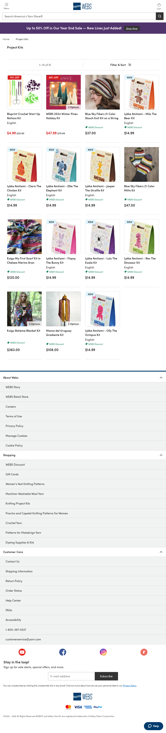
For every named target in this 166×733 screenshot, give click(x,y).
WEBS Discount (15, 464)
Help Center (13, 600)
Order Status (14, 590)
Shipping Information (19, 571)
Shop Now (133, 28)
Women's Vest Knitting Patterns (25, 484)
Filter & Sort (121, 65)
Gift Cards (12, 474)
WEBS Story (13, 387)
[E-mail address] (71, 676)
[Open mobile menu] (6, 6)
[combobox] (79, 16)
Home (6, 39)
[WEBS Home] (83, 696)
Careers (11, 406)
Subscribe (106, 676)
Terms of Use (14, 416)
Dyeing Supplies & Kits (20, 542)
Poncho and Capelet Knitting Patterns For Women (37, 513)
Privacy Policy (14, 426)
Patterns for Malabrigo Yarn (23, 532)
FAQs (9, 610)
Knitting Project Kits (18, 503)
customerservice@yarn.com (23, 639)
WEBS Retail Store (17, 396)
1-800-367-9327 (16, 629)
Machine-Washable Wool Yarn (25, 494)
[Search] (160, 16)
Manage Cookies (16, 436)
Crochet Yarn (14, 523)
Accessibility (13, 620)
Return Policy (14, 581)
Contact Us (12, 561)
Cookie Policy (14, 445)
